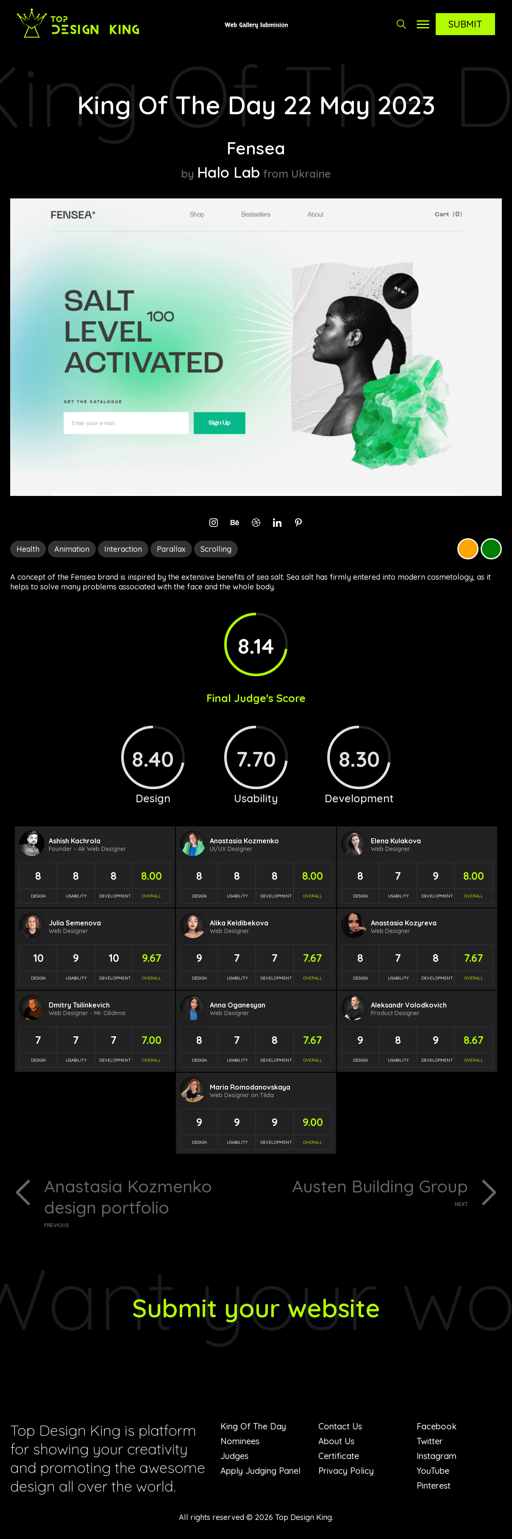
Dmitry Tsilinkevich (79, 1005)
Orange (468, 548)
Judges (234, 1456)
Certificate (338, 1456)
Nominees (239, 1441)
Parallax (171, 549)
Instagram (436, 1456)
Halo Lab (228, 172)
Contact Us (340, 1426)
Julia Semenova (75, 923)
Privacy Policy (346, 1470)
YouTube (433, 1470)
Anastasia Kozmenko (244, 841)
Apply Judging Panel (260, 1470)
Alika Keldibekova (239, 923)
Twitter (430, 1441)
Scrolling (215, 549)
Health (28, 549)
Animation (71, 549)
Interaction (123, 549)
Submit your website (256, 1308)
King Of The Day (253, 1426)
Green (491, 548)
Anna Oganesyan (237, 1005)
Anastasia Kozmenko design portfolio (147, 1202)
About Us (336, 1441)
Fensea (256, 148)
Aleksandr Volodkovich (409, 1005)
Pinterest (434, 1485)
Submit (465, 24)
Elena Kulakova (396, 841)
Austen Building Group (365, 1191)
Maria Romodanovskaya (250, 1087)
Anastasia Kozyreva (404, 923)
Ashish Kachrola (74, 841)
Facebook (436, 1426)
